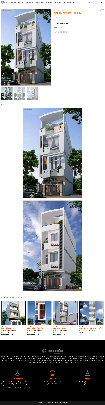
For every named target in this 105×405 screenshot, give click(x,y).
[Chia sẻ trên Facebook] (55, 31)
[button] (3, 83)
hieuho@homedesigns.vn (87, 384)
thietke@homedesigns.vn (87, 382)
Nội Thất (30, 3)
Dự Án (21, 3)
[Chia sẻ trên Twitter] (58, 31)
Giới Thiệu (70, 3)
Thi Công (40, 3)
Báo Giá (49, 3)
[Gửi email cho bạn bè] (61, 31)
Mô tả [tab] (3, 104)
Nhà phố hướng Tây (35, 328)
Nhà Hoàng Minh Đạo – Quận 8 (91, 328)
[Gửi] (102, 2)
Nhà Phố (70, 10)
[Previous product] (102, 10)
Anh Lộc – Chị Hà (59, 328)
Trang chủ (57, 10)
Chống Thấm (60, 3)
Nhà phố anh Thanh (9, 328)
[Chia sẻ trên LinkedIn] (67, 31)
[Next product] (100, 10)
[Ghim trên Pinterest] (64, 31)
